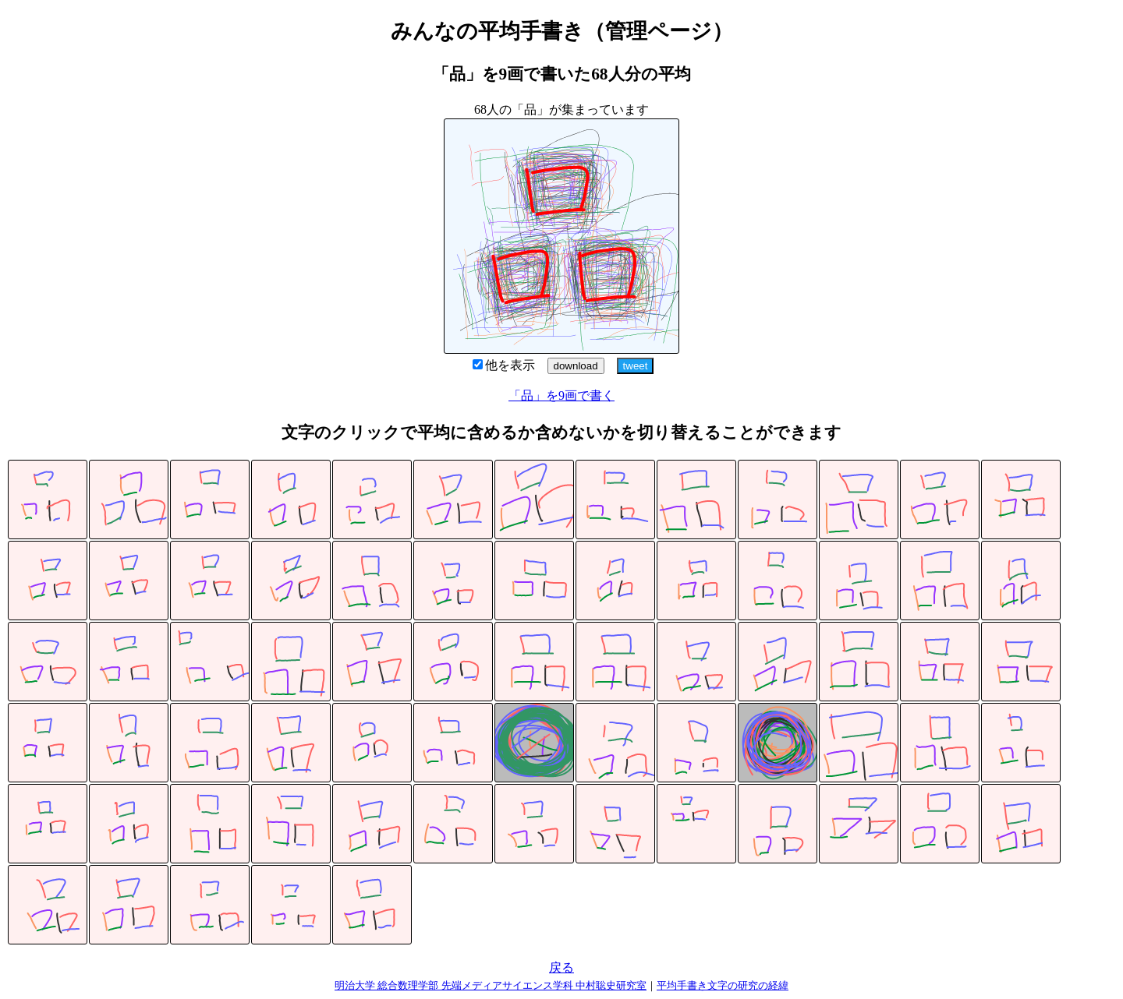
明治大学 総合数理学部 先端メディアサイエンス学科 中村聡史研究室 (491, 985)
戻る (561, 967)
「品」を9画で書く (561, 395)
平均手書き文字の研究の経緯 (722, 985)
